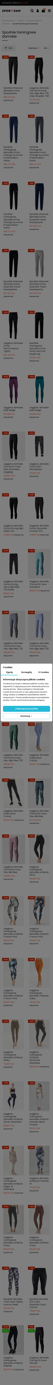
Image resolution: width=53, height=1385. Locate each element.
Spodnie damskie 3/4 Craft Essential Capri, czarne (38, 1303)
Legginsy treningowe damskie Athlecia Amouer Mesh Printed (38, 1119)
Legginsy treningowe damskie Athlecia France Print (13, 932)
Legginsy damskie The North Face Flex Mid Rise (39, 813)
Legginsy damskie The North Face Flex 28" (39, 1360)
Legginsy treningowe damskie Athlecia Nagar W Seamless (13, 1184)
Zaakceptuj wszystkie (26, 708)
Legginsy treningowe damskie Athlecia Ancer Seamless (13, 1118)
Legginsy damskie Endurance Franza (39, 757)
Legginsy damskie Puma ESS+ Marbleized (39, 466)
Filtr (9, 48)
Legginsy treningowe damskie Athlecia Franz (13, 1241)
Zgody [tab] (9, 672)
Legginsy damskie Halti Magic (13, 409)
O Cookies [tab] (43, 672)
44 (46, 48)
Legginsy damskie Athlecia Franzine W (39, 1181)
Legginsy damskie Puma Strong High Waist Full (13, 528)
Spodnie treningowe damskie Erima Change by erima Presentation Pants (13, 153)
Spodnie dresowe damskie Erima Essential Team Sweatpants (38, 218)
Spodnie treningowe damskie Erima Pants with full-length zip (37, 348)
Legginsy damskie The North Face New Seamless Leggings (13, 468)
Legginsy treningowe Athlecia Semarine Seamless (35, 1057)
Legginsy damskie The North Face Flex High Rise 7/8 (13, 646)
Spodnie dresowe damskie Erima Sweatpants (13, 90)
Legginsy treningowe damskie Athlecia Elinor (38, 871)
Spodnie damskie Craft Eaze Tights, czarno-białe (13, 1301)
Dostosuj (26, 716)
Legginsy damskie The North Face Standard (39, 584)
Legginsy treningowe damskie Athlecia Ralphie (13, 1361)
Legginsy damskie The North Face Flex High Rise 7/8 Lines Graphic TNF (39, 92)
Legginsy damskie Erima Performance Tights (13, 347)
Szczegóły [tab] (26, 672)
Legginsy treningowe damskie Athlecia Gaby (38, 994)
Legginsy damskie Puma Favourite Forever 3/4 (39, 528)
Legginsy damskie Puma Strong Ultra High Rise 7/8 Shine (13, 585)
